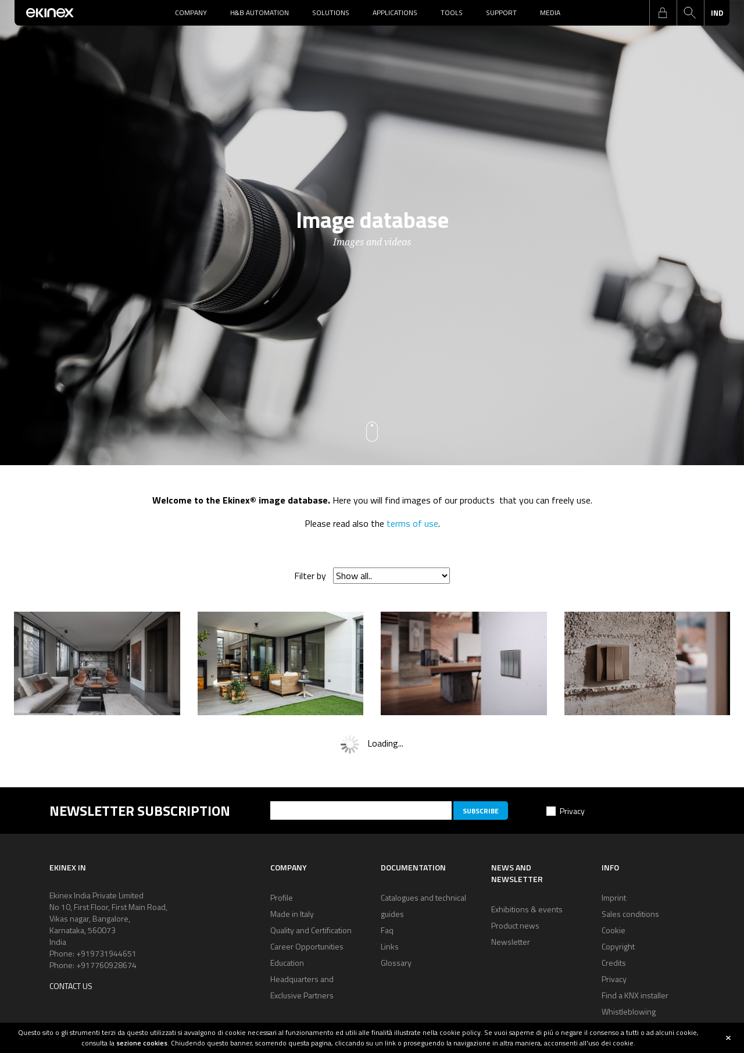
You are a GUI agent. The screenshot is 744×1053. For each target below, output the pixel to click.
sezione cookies (141, 1042)
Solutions (330, 12)
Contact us (70, 986)
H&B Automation (259, 12)
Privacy (572, 811)
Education (287, 962)
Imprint (614, 897)
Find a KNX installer (635, 995)
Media (550, 12)
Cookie (613, 930)
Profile (281, 897)
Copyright (618, 946)
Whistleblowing (629, 1011)
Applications (395, 12)
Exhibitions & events (527, 909)
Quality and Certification (311, 930)
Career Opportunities (307, 946)
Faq (387, 930)
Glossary (396, 962)
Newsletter (510, 942)
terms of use (412, 523)
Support (501, 12)
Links (390, 946)
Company (191, 12)
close (728, 1038)
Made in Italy (292, 914)
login (662, 13)
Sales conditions (630, 914)
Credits (614, 962)
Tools (452, 12)
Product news (515, 925)
